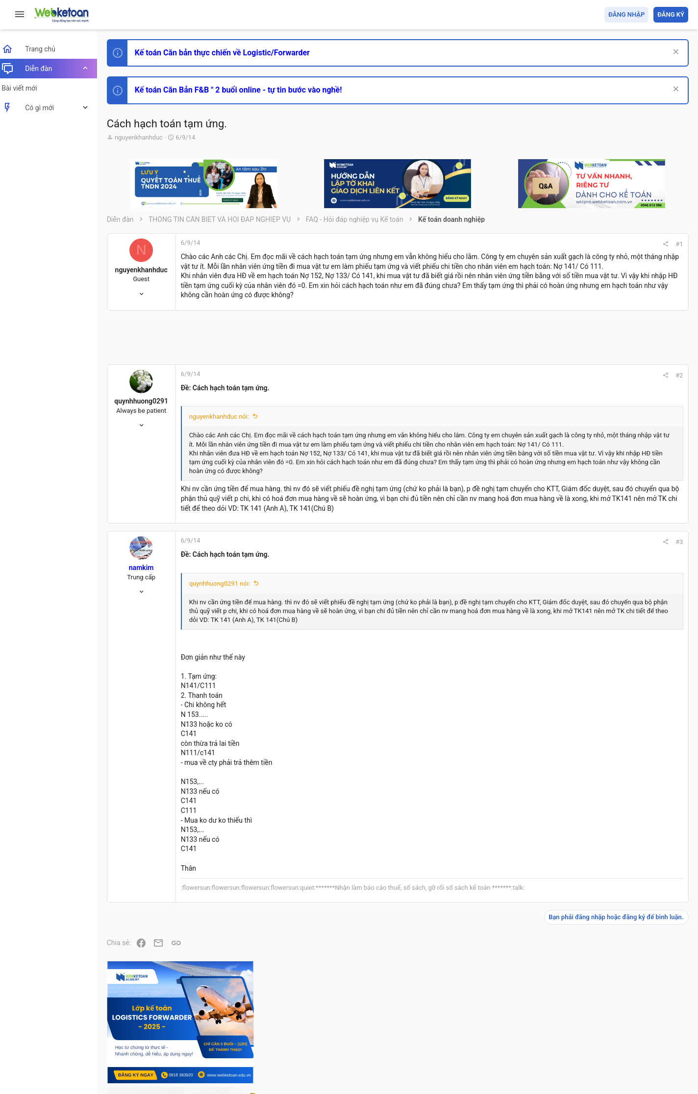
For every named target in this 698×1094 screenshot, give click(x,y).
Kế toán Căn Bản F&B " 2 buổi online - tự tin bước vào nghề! (244, 90)
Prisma (126, 1030)
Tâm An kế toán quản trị (611, 809)
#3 (546, 579)
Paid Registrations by (193, 1063)
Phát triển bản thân (619, 540)
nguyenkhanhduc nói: (225, 435)
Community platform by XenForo (198, 1054)
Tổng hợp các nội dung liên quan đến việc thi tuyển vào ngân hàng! (633, 666)
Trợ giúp (614, 1030)
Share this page (627, 864)
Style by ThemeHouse (146, 1072)
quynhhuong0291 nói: (225, 621)
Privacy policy (577, 1030)
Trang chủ (646, 1030)
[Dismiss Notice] (674, 53)
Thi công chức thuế (619, 757)
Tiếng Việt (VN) (173, 1030)
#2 (546, 394)
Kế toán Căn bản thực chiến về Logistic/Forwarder (228, 52)
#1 (546, 244)
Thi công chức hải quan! (628, 558)
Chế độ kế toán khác (620, 703)
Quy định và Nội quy (524, 1030)
